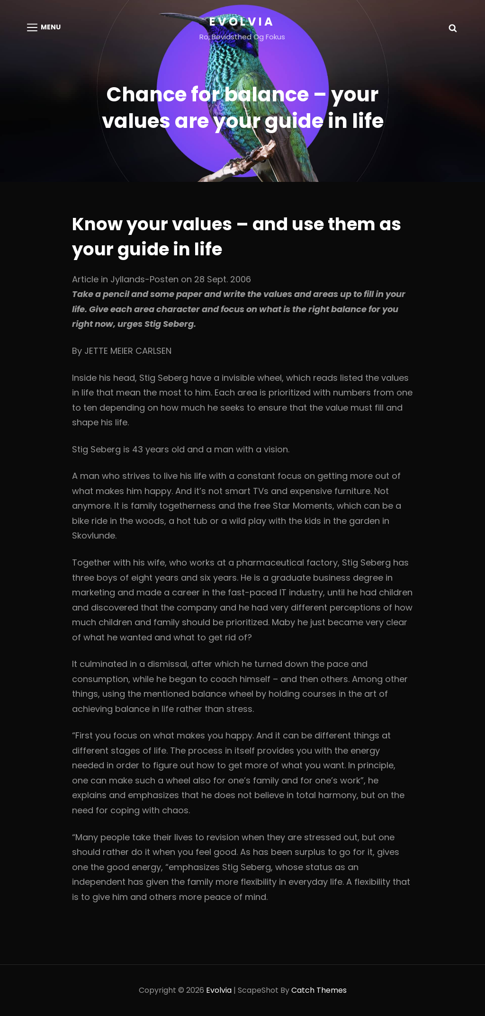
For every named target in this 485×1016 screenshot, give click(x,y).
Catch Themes (319, 990)
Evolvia (242, 21)
